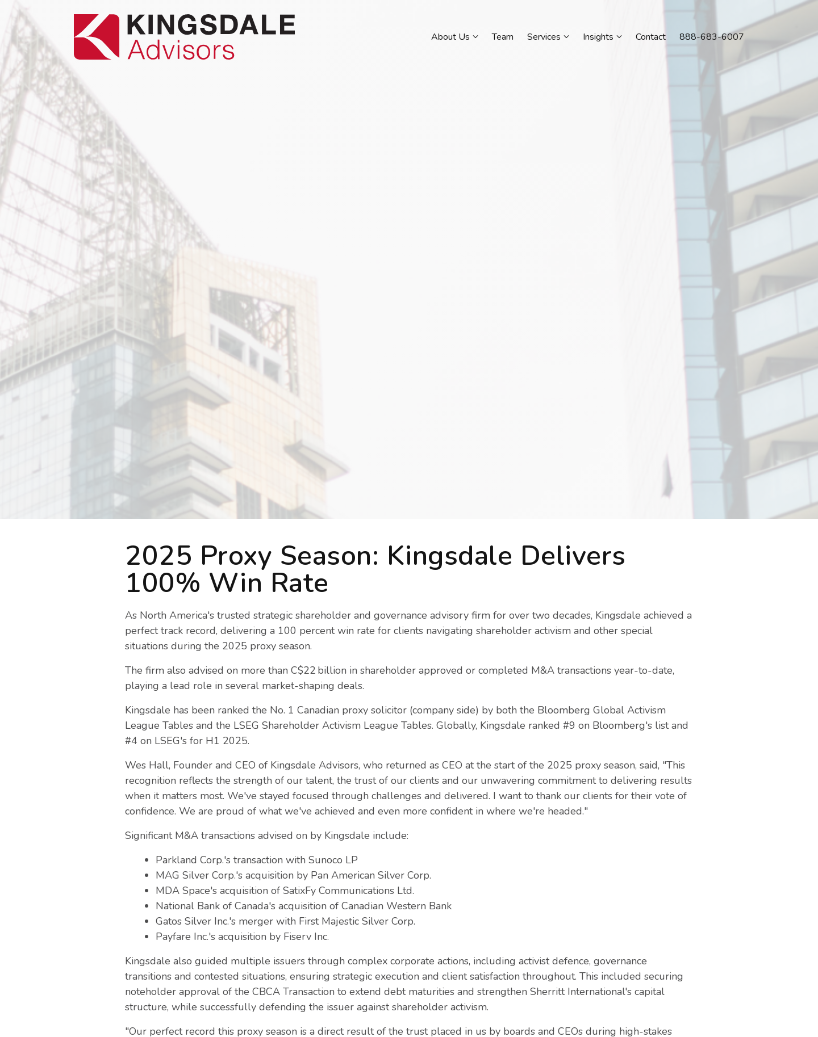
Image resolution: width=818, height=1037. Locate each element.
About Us (450, 37)
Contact (651, 37)
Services (544, 37)
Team (503, 37)
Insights (598, 37)
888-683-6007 (711, 37)
